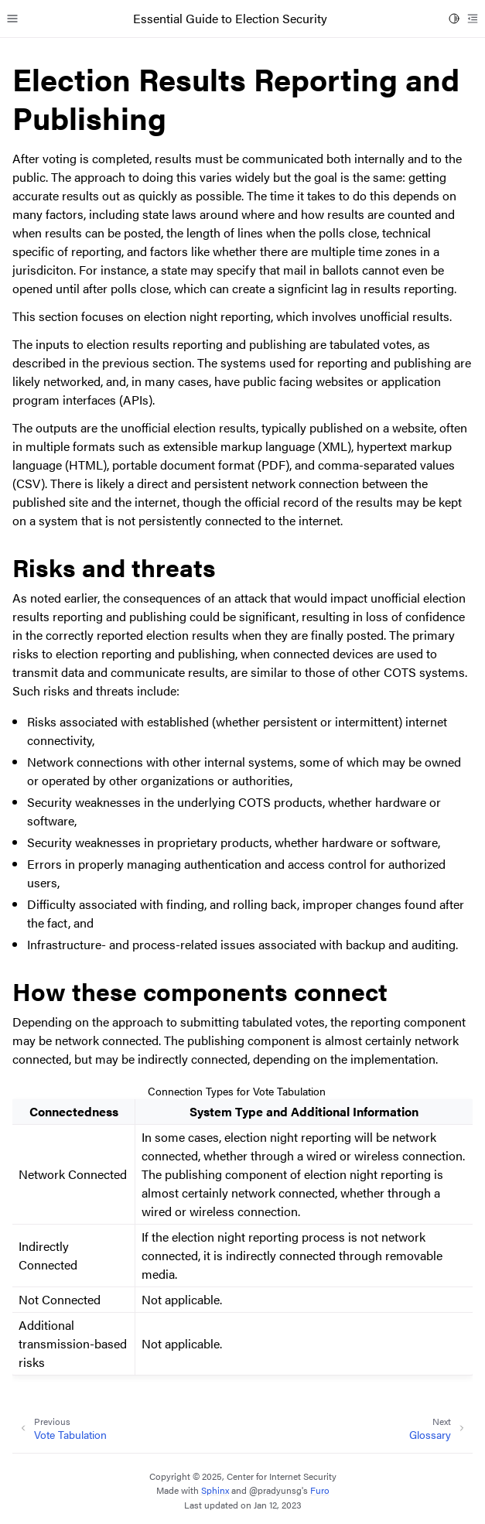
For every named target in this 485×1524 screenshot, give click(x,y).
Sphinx (215, 1490)
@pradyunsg (275, 1490)
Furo (320, 1490)
